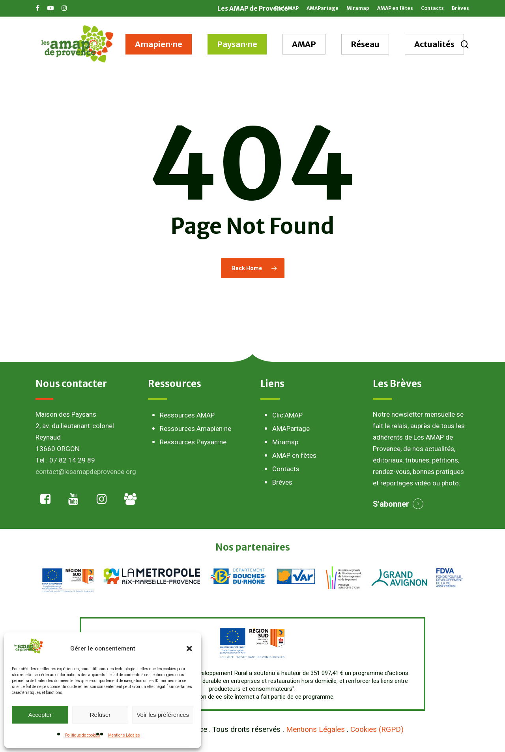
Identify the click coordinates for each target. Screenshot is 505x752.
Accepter (40, 714)
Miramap (285, 442)
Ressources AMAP (187, 415)
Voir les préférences (163, 714)
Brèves (282, 482)
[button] (189, 648)
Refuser (100, 714)
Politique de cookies (82, 735)
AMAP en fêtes (294, 456)
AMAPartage (291, 429)
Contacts (285, 469)
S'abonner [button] (391, 504)
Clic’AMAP (287, 415)
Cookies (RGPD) (377, 729)
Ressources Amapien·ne (195, 429)
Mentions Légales (124, 735)
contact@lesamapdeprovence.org (86, 472)
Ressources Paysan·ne (193, 442)
